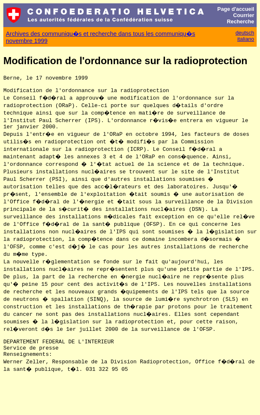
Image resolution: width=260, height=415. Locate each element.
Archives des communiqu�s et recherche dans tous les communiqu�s (100, 33)
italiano (245, 39)
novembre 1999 (27, 41)
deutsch (244, 33)
